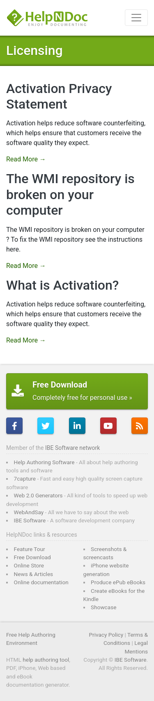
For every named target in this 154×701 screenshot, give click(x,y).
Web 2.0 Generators (38, 495)
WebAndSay (29, 512)
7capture (25, 478)
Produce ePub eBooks (118, 582)
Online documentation (41, 582)
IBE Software (30, 520)
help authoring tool (46, 659)
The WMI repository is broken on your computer (70, 194)
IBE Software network (72, 448)
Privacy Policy (106, 634)
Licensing (34, 50)
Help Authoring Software (44, 462)
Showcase (103, 607)
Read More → (26, 159)
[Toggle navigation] (136, 17)
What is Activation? (62, 285)
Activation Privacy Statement (59, 96)
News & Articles (33, 574)
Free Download (32, 557)
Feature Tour (29, 549)
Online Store (29, 565)
